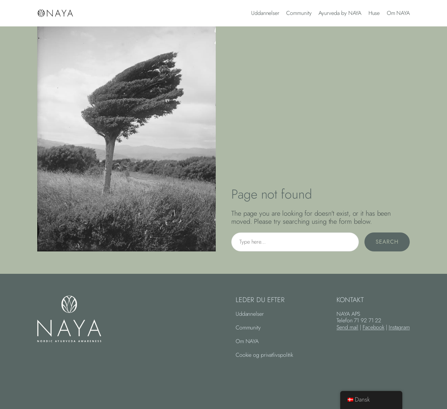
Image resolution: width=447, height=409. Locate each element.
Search (387, 242)
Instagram (399, 327)
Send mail (347, 327)
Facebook (373, 327)
